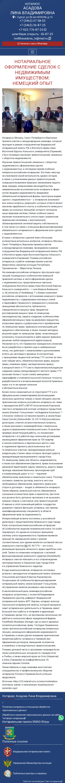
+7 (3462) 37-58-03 (32, 20)
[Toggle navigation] (32, 52)
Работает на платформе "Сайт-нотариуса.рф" (43, 781)
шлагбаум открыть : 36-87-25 (32, 34)
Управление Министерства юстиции (27, 763)
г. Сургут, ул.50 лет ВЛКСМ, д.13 (32, 17)
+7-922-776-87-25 (32, 29)
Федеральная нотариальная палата (27, 752)
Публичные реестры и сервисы (25, 773)
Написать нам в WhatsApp (32, 43)
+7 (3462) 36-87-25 (32, 25)
